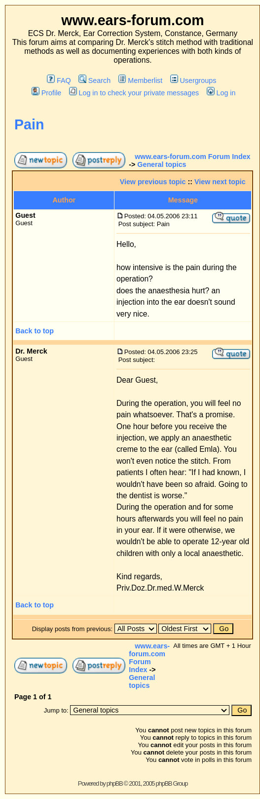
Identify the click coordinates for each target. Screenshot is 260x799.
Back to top (34, 331)
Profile (46, 93)
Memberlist (140, 80)
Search (94, 80)
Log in (221, 93)
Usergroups (193, 80)
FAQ (59, 80)
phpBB (115, 783)
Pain (29, 124)
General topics (161, 164)
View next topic (220, 182)
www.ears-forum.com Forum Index (192, 156)
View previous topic (153, 182)
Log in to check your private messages (134, 93)
